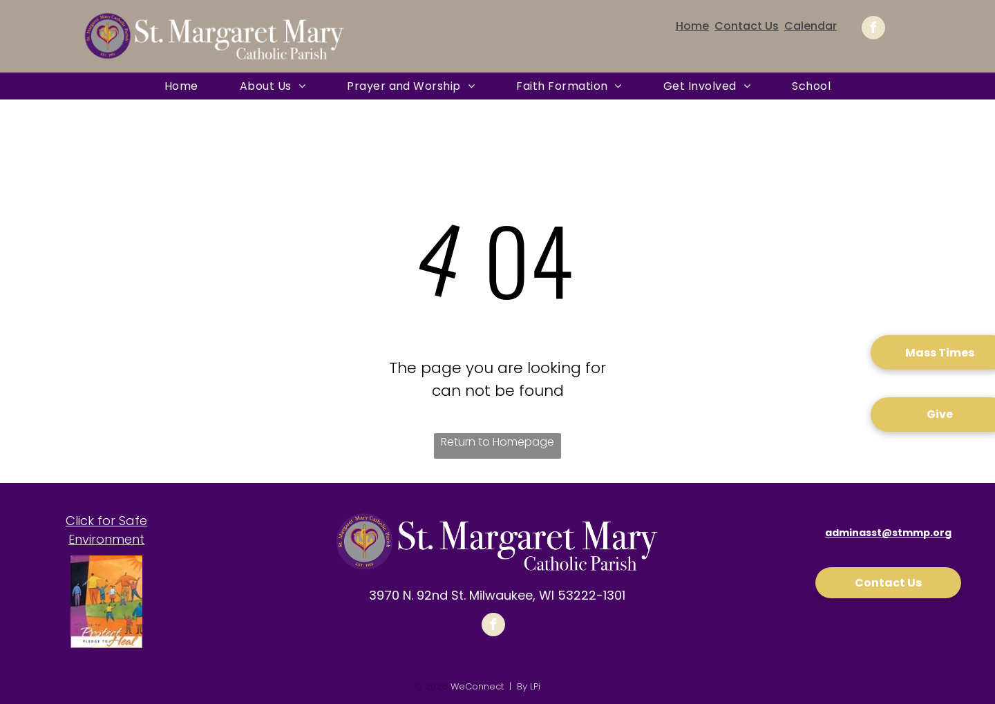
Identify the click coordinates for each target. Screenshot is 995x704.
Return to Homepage (497, 442)
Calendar (810, 26)
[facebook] (873, 29)
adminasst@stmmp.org (888, 533)
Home (692, 26)
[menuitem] (181, 86)
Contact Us (746, 26)
